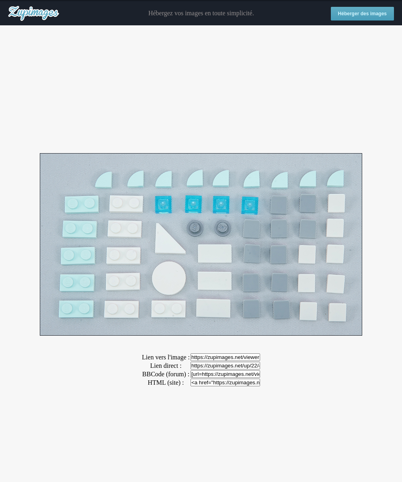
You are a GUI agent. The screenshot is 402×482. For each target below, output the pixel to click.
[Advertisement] (201, 89)
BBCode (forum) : (165, 374)
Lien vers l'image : (166, 357)
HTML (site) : (166, 382)
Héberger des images (362, 13)
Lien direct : (165, 365)
